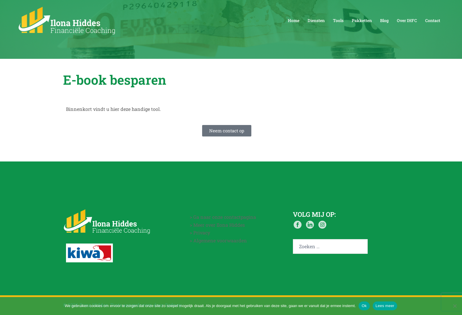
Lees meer (385, 306)
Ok (364, 306)
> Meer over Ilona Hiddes (217, 225)
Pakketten (362, 20)
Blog (384, 20)
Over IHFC (407, 20)
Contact (432, 20)
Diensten (316, 20)
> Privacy (200, 232)
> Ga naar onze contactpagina (223, 217)
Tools (338, 20)
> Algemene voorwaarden (218, 240)
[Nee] (455, 306)
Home (293, 20)
